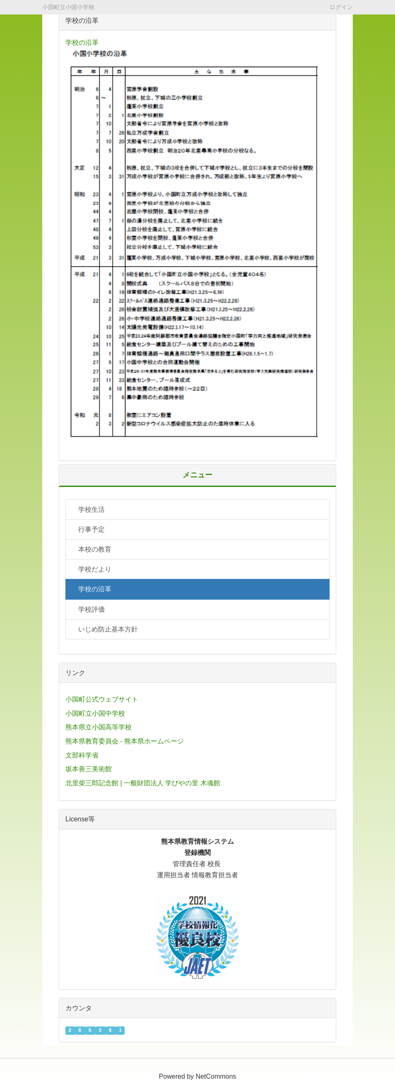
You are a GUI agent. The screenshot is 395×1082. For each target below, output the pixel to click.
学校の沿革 (82, 42)
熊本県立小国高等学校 (98, 727)
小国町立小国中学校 (95, 713)
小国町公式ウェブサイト (101, 699)
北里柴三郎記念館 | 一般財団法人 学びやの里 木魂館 (142, 783)
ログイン (341, 7)
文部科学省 (82, 755)
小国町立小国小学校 (68, 7)
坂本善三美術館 (88, 768)
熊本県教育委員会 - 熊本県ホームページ (124, 741)
